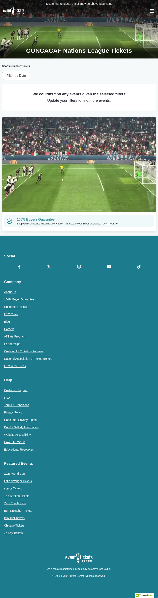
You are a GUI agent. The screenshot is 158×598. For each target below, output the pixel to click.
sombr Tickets (13, 488)
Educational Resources (19, 449)
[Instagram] (79, 267)
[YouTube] (109, 267)
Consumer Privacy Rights (20, 420)
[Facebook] (19, 267)
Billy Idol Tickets (14, 518)
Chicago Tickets (14, 525)
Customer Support (16, 390)
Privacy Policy (13, 412)
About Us (10, 292)
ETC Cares (11, 314)
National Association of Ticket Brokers (28, 358)
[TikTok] (139, 267)
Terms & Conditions (16, 405)
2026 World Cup (14, 473)
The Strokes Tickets (16, 496)
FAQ (7, 397)
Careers (9, 329)
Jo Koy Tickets (13, 533)
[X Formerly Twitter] (49, 267)
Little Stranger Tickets (18, 481)
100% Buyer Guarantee (19, 299)
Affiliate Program (14, 336)
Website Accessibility (17, 434)
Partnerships (12, 344)
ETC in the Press (15, 366)
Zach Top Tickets (15, 503)
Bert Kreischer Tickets (18, 510)
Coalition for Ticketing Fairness (23, 351)
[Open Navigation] (152, 10)
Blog (7, 321)
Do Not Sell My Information (21, 427)
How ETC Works (14, 442)
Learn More (110, 223)
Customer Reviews (16, 306)
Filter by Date (16, 75)
